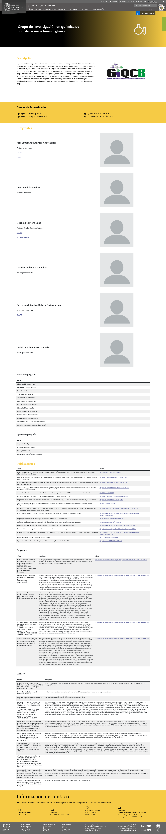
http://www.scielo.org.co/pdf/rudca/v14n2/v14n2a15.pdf (117, 525)
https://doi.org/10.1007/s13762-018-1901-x (113, 482)
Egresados (123, 1)
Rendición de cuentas (8, 828)
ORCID (19, 157)
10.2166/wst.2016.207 (107, 493)
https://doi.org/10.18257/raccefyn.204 (111, 500)
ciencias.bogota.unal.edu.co (42, 5)
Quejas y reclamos (48, 828)
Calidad (4, 831)
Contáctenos (66, 829)
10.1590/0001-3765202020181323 (110, 472)
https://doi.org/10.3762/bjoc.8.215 (110, 522)
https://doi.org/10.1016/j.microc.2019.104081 (114, 477)
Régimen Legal (6, 825)
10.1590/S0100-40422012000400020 (111, 519)
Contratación (6, 826)
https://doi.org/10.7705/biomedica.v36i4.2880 (114, 496)
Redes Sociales (47, 826)
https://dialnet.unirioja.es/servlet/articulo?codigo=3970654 (118, 529)
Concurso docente (26, 828)
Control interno (25, 829)
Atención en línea (67, 828)
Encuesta (46, 829)
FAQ (63, 826)
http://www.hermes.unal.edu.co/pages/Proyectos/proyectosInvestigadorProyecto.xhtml (122, 575)
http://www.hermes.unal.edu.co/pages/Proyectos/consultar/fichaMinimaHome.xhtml (121, 560)
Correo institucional (49, 825)
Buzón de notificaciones (28, 831)
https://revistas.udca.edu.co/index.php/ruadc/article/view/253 (119, 508)
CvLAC (19, 152)
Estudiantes (113, 1)
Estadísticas (47, 831)
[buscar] (143, 5)
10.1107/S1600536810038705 (109, 537)
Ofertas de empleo (26, 826)
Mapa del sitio (66, 825)
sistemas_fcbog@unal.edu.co (127, 828)
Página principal (34, 9)
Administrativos (141, 1)
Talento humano (26, 825)
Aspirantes (104, 1)
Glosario (64, 831)
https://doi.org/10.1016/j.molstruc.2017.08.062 (114, 488)
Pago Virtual (5, 829)
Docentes (131, 1)
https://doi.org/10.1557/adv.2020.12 (111, 541)
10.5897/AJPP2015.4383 (107, 503)
